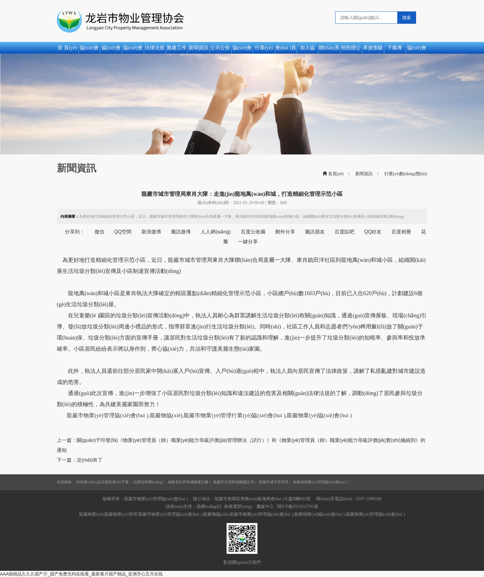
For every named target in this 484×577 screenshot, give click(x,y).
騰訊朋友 (315, 231)
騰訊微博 (181, 231)
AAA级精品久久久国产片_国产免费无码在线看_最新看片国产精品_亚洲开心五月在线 (81, 573)
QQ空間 (123, 231)
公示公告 (220, 47)
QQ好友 (373, 231)
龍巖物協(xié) (166, 415)
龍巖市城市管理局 (273, 482)
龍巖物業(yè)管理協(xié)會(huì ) (375, 514)
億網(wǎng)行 (209, 506)
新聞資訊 (198, 47)
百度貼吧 (344, 231)
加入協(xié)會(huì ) (307, 49)
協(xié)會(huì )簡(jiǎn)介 (111, 49)
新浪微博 (151, 231)
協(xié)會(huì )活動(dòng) (416, 49)
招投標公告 (351, 49)
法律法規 (155, 47)
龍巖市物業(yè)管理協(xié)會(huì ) (107, 415)
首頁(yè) (333, 173)
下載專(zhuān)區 (395, 49)
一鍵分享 (248, 241)
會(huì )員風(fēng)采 (285, 49)
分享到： (75, 231)
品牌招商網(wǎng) (148, 482)
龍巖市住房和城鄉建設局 (233, 482)
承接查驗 (373, 47)
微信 (99, 231)
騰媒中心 (265, 506)
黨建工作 (176, 47)
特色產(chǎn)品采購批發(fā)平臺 (102, 482)
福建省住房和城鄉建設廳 (188, 482)
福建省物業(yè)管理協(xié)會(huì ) (320, 482)
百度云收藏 (253, 231)
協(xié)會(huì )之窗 (89, 49)
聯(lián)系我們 (329, 49)
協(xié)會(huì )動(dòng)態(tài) (242, 49)
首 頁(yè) (67, 47)
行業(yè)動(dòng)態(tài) (264, 49)
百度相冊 (401, 231)
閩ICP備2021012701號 (297, 506)
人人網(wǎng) (216, 231)
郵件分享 (285, 231)
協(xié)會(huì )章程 (133, 49)
